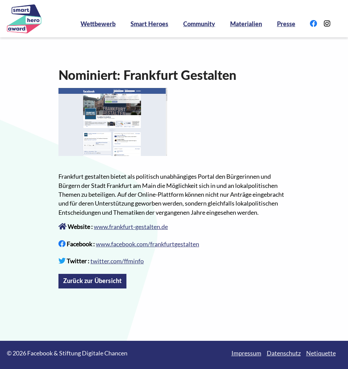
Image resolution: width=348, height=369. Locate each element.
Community (199, 24)
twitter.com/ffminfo (117, 261)
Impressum (246, 353)
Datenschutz (284, 353)
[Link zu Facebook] (313, 24)
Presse (286, 24)
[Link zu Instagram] (327, 24)
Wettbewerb (98, 24)
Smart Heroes (149, 24)
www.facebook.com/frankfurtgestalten (147, 244)
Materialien (246, 24)
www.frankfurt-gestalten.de (131, 226)
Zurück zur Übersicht (92, 280)
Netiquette (321, 353)
